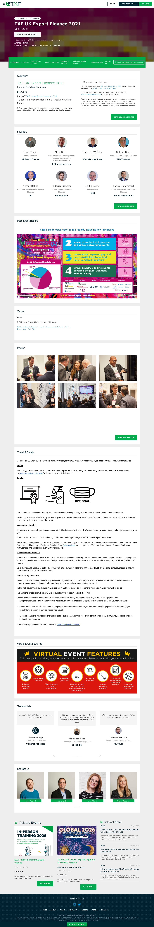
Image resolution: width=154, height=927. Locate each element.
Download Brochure (27, 34)
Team (62, 910)
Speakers (25, 62)
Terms (95, 910)
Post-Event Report (35, 62)
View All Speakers (125, 206)
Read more (45, 883)
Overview (14, 62)
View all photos (126, 437)
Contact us (109, 62)
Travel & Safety (65, 62)
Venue (48, 62)
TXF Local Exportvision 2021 (41, 96)
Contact (73, 910)
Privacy (105, 910)
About (54, 910)
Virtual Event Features (79, 62)
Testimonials (97, 62)
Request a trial (77, 924)
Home (44, 910)
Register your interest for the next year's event (129, 62)
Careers (84, 910)
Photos (55, 62)
